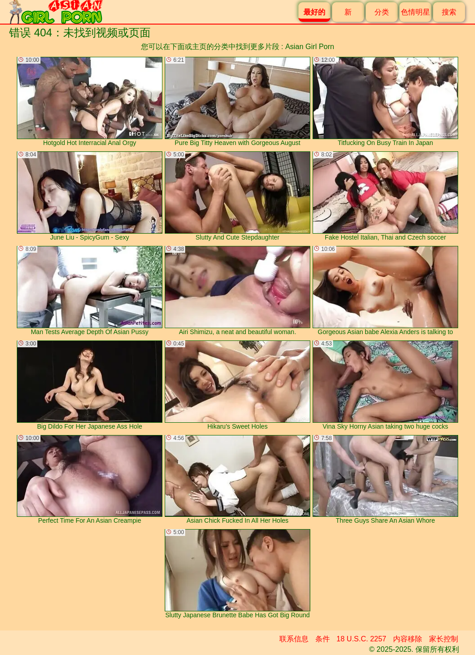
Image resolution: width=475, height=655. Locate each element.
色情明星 (415, 12)
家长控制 (443, 639)
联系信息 (293, 639)
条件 (322, 639)
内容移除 (407, 639)
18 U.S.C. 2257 (361, 639)
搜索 (449, 12)
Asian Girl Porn (309, 46)
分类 (381, 12)
